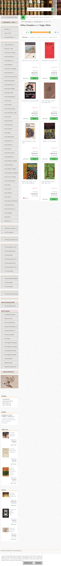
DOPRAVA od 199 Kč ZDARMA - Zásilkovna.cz (8, 415)
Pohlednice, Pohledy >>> (11, 228)
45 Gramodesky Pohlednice (9, 283)
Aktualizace (8, 217)
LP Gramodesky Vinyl (10, 306)
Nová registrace (43, 2)
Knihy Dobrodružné (10, 81)
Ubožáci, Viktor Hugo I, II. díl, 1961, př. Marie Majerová (29, 182)
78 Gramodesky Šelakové (11, 278)
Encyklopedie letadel (10, 314)
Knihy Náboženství (9, 137)
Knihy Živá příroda (9, 205)
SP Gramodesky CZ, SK (10, 259)
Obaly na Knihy (8, 318)
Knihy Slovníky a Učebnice (11, 173)
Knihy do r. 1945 (9, 49)
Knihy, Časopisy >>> (10, 44)
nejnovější (44, 37)
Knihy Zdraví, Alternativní (11, 201)
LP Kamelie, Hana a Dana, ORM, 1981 (12, 434)
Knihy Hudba (8, 117)
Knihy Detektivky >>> (10, 85)
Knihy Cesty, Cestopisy (10, 69)
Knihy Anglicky (8, 213)
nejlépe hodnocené (52, 37)
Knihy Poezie (8, 149)
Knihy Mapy (8, 133)
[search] (52, 9)
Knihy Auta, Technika (10, 53)
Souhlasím (38, 563)
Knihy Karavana (9, 125)
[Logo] (11, 9)
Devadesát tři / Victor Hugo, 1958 (30, 101)
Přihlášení (32, 2)
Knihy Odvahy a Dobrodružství (9, 145)
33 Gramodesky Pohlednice (9, 287)
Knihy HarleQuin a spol (10, 113)
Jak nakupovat (47, 17)
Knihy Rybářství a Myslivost (9, 157)
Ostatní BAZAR (8, 359)
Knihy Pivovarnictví (9, 153)
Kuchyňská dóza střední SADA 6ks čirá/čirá (12, 495)
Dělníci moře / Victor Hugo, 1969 (30, 60)
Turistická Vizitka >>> (10, 331)
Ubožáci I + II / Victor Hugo (49, 141)
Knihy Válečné (8, 193)
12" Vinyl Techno (9, 271)
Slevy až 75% (8, 33)
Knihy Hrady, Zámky (10, 109)
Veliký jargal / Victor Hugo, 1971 (49, 60)
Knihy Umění (8, 189)
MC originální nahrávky (11, 355)
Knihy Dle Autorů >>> (10, 209)
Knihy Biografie (8, 65)
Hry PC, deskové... (9, 232)
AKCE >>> (28, 17)
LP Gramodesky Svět (10, 251)
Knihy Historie (8, 105)
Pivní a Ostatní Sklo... (10, 323)
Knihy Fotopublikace (10, 97)
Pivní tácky (7, 339)
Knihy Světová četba (10, 181)
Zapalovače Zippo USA (10, 367)
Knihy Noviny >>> (9, 141)
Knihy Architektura (9, 57)
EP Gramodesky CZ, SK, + (11, 267)
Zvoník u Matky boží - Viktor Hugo (29, 142)
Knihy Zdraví (8, 197)
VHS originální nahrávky (11, 343)
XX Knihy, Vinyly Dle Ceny (11, 240)
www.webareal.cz (17, 551)
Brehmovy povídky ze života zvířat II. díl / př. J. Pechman (12, 471)
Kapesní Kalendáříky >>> (11, 327)
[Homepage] (23, 17)
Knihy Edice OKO (9, 93)
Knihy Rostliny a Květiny (11, 161)
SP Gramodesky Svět (10, 263)
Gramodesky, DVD (34, 17)
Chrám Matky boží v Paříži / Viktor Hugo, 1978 (48, 182)
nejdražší (38, 37)
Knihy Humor (8, 101)
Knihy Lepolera (8, 129)
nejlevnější (31, 37)
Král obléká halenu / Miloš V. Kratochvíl (12, 450)
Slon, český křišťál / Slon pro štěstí (12, 529)
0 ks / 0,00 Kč (55, 1)
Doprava (41, 17)
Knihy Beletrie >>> (9, 61)
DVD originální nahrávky (11, 347)
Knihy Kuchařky (9, 121)
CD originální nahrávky (10, 351)
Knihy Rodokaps (9, 165)
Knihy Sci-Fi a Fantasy (10, 177)
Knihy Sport (8, 185)
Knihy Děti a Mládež (10, 89)
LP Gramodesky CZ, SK (10, 247)
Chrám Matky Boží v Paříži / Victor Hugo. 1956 (48, 101)
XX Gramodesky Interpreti (11, 294)
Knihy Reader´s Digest (10, 169)
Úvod (23, 21)
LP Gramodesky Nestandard (9, 255)
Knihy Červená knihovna (11, 77)
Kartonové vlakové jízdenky (9, 335)
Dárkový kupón (8, 363)
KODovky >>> (8, 221)
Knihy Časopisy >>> (10, 73)
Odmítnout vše (27, 563)
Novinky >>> (8, 29)
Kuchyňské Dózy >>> (10, 37)
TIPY (52, 17)
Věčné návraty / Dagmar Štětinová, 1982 (12, 512)
